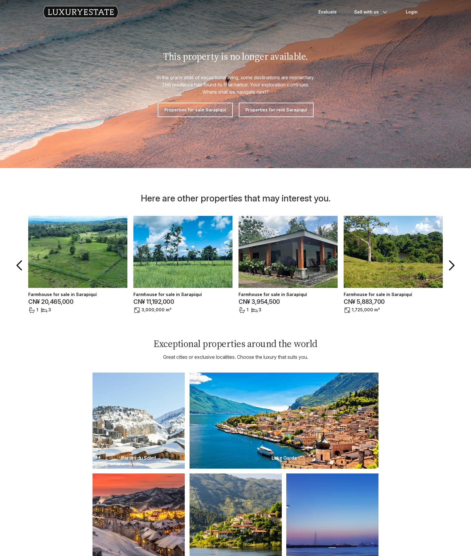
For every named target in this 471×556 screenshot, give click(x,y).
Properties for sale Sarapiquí (195, 109)
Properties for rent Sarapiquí (276, 109)
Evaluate (327, 11)
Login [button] (412, 11)
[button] (20, 265)
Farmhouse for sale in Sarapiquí (62, 294)
